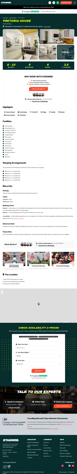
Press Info (62, 448)
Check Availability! (38, 89)
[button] (53, 2)
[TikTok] (66, 466)
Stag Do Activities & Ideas (32, 445)
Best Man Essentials (32, 455)
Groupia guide (54, 428)
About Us (46, 442)
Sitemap (62, 442)
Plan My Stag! (66, 2)
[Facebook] (69, 466)
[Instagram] (62, 466)
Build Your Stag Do (63, 406)
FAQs (44, 404)
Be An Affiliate (64, 450)
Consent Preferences (66, 456)
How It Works (47, 448)
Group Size (20, 360)
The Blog (29, 457)
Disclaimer (71, 472)
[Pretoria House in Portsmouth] (20, 44)
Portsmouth (5, 17)
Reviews (45, 453)
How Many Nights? (23, 352)
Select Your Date (22, 344)
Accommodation (12, 17)
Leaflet (44, 322)
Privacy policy (63, 472)
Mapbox (75, 322)
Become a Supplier (65, 453)
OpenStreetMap (55, 322)
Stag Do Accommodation (34, 449)
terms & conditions (19, 218)
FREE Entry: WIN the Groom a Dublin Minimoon (38, 7)
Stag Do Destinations (33, 442)
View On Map (47, 26)
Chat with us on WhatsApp (38, 101)
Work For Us (46, 456)
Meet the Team (47, 450)
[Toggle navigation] (74, 2)
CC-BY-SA (66, 322)
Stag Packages (31, 452)
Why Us (45, 445)
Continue (38, 370)
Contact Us (5, 456)
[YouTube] (73, 466)
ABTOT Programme (65, 445)
